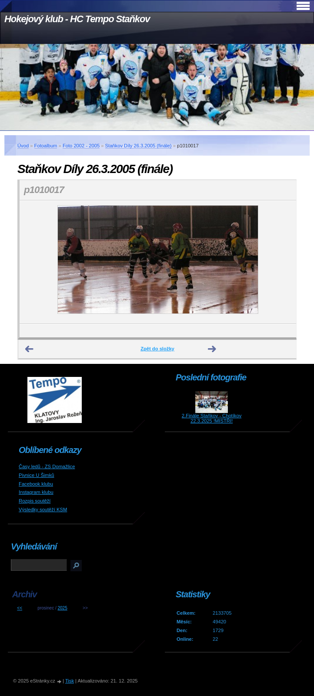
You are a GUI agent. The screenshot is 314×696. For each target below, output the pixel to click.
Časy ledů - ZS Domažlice (47, 466)
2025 (62, 608)
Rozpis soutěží (34, 500)
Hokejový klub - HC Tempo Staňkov (77, 18)
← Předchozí (29, 349)
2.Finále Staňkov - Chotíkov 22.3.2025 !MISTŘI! (211, 418)
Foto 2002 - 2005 (81, 145)
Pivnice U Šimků (36, 475)
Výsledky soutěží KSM (43, 509)
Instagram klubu (36, 492)
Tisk (69, 680)
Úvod (23, 145)
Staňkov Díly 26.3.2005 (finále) (138, 145)
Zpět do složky (157, 348)
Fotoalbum (45, 145)
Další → (212, 349)
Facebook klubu (36, 483)
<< (19, 608)
